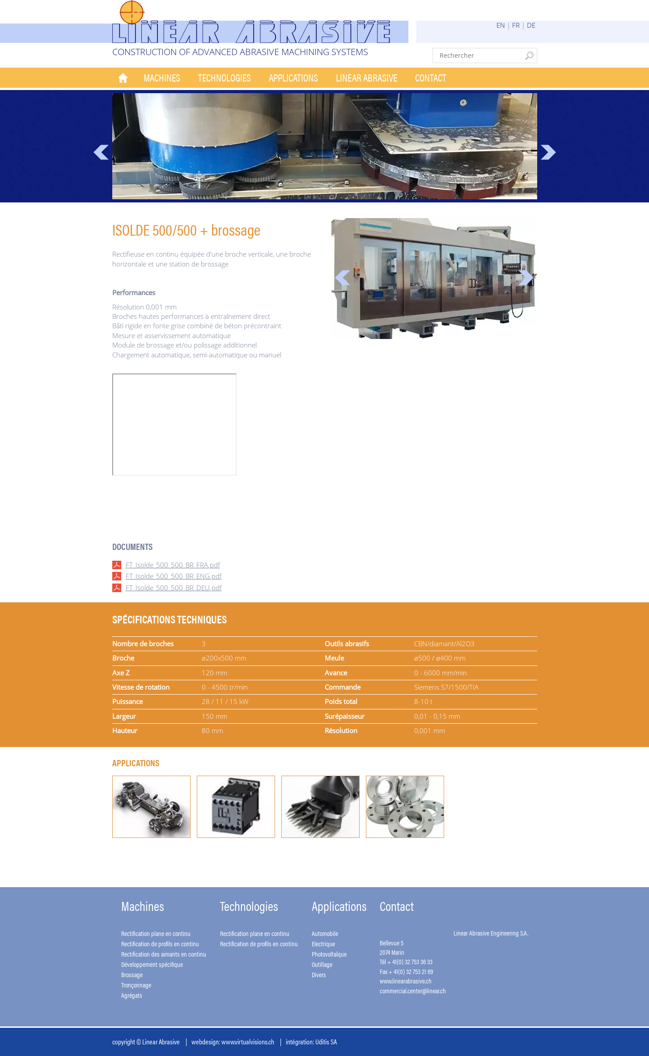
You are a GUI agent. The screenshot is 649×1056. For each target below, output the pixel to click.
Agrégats (131, 995)
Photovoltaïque (329, 953)
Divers (319, 974)
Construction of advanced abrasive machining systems (240, 52)
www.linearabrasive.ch (406, 980)
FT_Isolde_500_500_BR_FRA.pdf (173, 564)
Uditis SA (326, 1041)
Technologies (224, 77)
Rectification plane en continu (156, 933)
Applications (293, 77)
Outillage (322, 964)
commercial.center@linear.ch (413, 990)
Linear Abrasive (366, 77)
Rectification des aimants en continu (163, 953)
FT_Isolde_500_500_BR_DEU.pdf (174, 587)
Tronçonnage (136, 984)
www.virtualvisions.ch (247, 1041)
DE (531, 25)
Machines (162, 77)
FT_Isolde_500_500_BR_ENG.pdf (174, 575)
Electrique (323, 943)
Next (548, 152)
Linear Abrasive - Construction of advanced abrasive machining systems (260, 21)
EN (500, 25)
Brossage (132, 974)
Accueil (123, 78)
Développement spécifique (152, 964)
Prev (101, 152)
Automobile (325, 933)
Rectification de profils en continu (160, 943)
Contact (430, 77)
